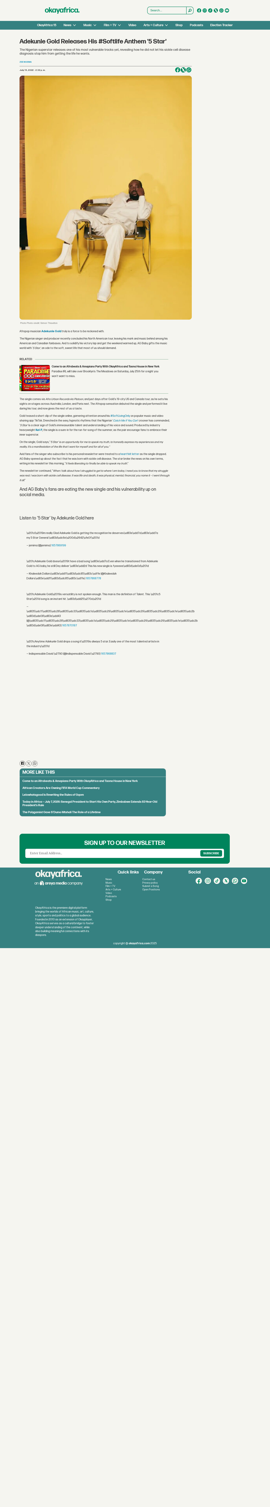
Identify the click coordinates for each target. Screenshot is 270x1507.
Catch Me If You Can (125, 420)
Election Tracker (221, 25)
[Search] (189, 10)
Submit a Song (150, 886)
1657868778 (93, 578)
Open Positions (151, 889)
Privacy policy (150, 882)
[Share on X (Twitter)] (183, 70)
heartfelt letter (129, 454)
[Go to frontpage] (62, 10)
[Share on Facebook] (177, 70)
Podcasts (196, 25)
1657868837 (108, 653)
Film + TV (110, 25)
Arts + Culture (153, 25)
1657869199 (58, 545)
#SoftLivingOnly (120, 416)
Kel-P (39, 430)
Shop (179, 25)
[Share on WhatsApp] (188, 70)
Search (147, 10)
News (67, 25)
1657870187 (69, 625)
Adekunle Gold (51, 331)
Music (87, 25)
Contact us (148, 879)
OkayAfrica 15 (46, 25)
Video (132, 25)
